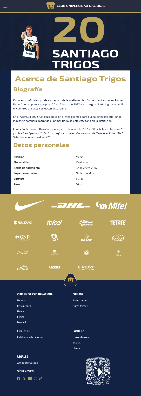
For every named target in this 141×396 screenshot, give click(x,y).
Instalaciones (24, 306)
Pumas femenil (80, 306)
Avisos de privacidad (27, 363)
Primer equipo (79, 300)
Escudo (20, 317)
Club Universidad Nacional (30, 337)
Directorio (22, 322)
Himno (20, 311)
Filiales (76, 348)
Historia (21, 300)
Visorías (77, 342)
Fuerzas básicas (81, 337)
